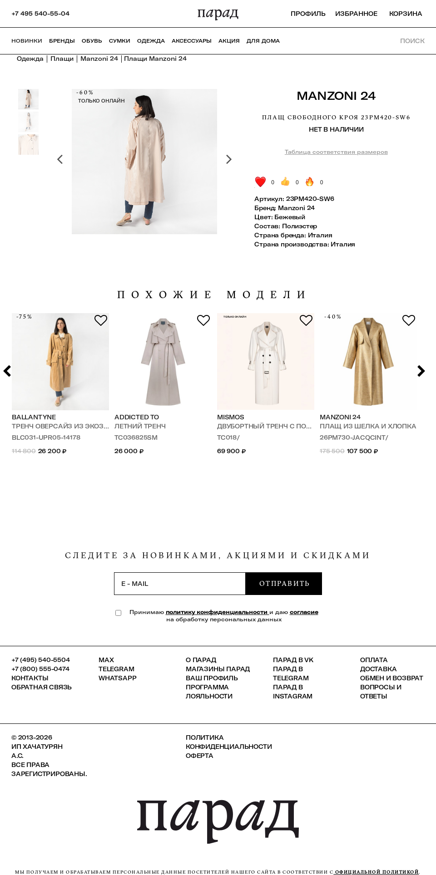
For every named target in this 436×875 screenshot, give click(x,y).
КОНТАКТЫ (29, 678)
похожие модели (214, 294)
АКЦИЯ (229, 41)
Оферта (199, 755)
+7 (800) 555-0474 (40, 669)
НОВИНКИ (26, 41)
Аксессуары (192, 41)
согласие (304, 612)
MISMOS (230, 417)
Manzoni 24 (336, 95)
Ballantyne (34, 417)
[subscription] (180, 583)
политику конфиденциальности (217, 612)
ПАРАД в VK (293, 660)
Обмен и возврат (391, 678)
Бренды (62, 41)
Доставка (378, 669)
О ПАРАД (201, 660)
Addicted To (136, 417)
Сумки (119, 41)
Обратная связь (41, 687)
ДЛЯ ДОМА (263, 41)
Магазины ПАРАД (218, 669)
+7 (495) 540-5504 (40, 660)
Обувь (92, 41)
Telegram (116, 669)
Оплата (374, 660)
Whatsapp (117, 678)
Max (106, 660)
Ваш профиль (212, 678)
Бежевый (289, 217)
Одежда (151, 41)
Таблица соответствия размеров (336, 151)
